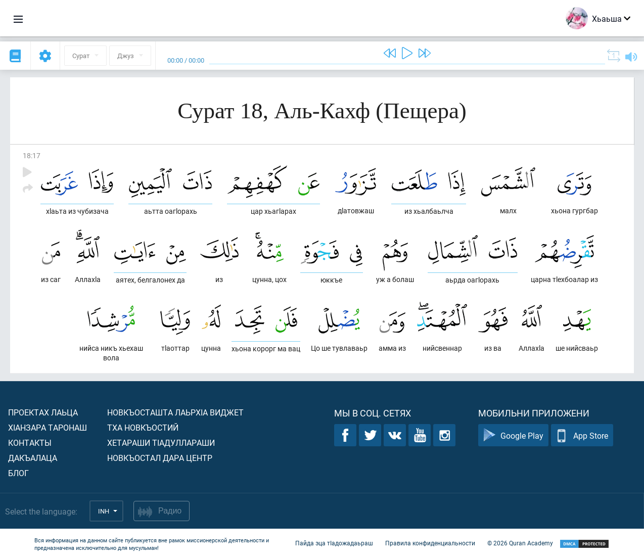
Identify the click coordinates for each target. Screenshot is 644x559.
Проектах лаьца (43, 412)
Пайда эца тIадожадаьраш (334, 543)
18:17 (31, 155)
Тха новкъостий (142, 427)
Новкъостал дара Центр (159, 457)
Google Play (513, 435)
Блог (18, 473)
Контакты (30, 442)
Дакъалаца (32, 457)
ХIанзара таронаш (47, 427)
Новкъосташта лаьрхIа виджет (175, 412)
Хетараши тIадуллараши (161, 442)
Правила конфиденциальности (430, 543)
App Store (582, 435)
